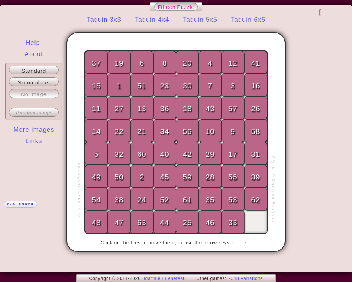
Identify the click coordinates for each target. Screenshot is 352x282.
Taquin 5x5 (200, 19)
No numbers (33, 82)
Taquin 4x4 (152, 19)
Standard (34, 71)
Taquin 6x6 (248, 19)
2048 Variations (245, 278)
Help (32, 42)
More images (33, 129)
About (34, 54)
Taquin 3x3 (104, 19)
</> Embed (20, 204)
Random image (34, 112)
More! (34, 155)
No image (34, 94)
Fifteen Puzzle (176, 7)
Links (33, 141)
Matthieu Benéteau (165, 278)
